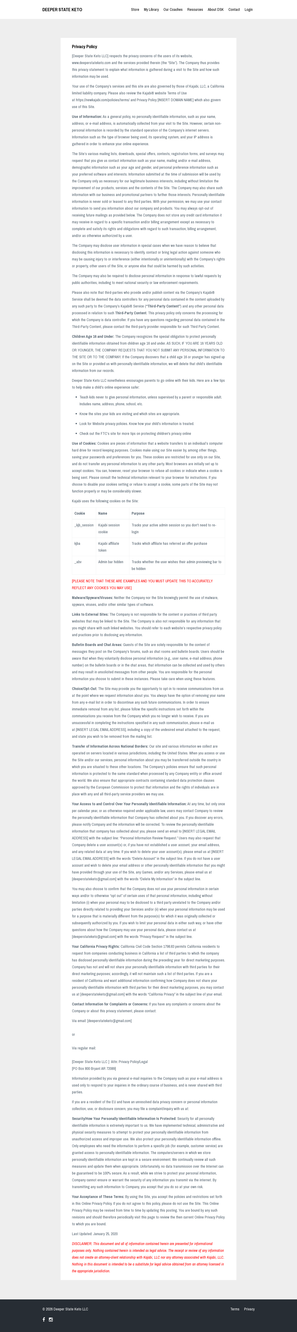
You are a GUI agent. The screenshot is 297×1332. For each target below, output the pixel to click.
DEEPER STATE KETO (62, 9)
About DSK (216, 9)
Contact (234, 9)
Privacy (249, 1309)
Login (249, 9)
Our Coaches (173, 9)
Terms (234, 1309)
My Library (151, 9)
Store (135, 9)
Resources (195, 9)
